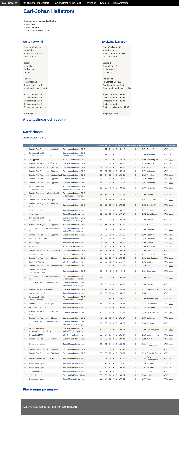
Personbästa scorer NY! (15, 36)
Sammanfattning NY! (13, 18)
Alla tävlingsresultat (13, 42)
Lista (170, 150)
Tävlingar (90, 3)
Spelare (104, 3)
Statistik (6, 30)
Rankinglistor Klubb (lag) (67, 3)
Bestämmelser (121, 3)
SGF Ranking (9, 3)
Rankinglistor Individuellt (35, 3)
